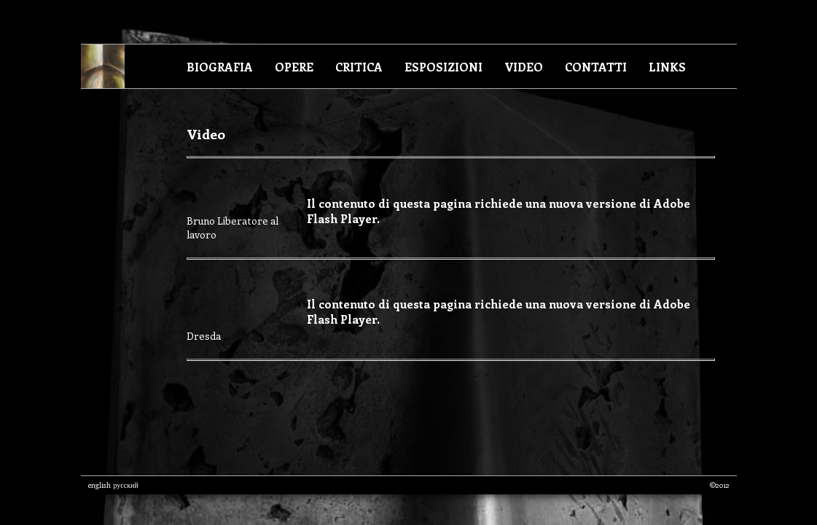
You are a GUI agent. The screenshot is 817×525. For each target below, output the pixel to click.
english (99, 485)
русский (126, 485)
